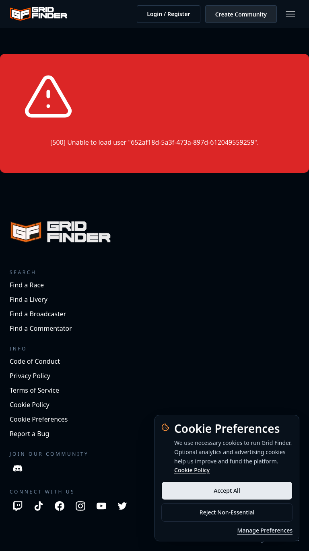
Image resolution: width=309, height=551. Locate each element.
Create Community (241, 14)
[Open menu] (290, 14)
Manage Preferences (265, 530)
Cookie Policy (192, 470)
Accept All (227, 490)
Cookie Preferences (39, 419)
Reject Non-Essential (227, 512)
